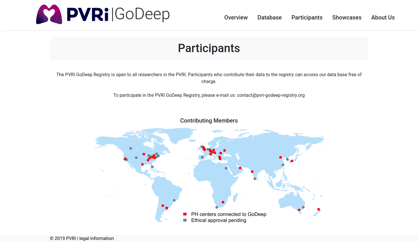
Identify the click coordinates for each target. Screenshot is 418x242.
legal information (96, 238)
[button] (235, 15)
